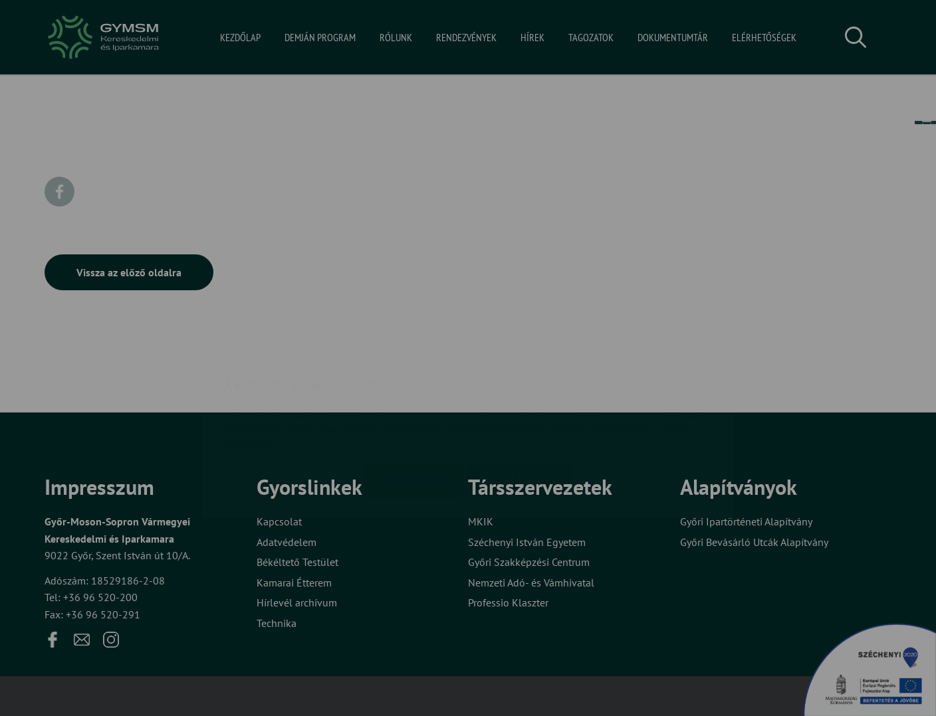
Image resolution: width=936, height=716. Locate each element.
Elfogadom (413, 400)
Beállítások (520, 400)
